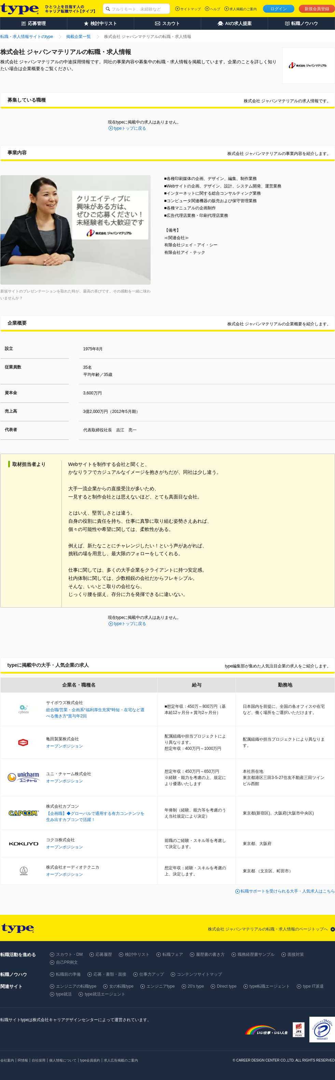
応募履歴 (104, 954)
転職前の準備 (68, 974)
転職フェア (173, 954)
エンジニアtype (160, 986)
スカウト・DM (69, 954)
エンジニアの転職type (76, 986)
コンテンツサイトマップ (199, 974)
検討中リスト (137, 954)
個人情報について (62, 1060)
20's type (196, 986)
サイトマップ (190, 9)
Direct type (226, 986)
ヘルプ (215, 9)
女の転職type (121, 986)
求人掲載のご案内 (243, 9)
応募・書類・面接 (110, 974)
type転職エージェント (270, 986)
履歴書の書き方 (210, 954)
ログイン (278, 8)
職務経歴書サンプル (256, 954)
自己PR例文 (67, 962)
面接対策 (296, 954)
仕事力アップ (151, 974)
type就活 (64, 994)
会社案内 (7, 1060)
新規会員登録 (317, 8)
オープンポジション (64, 746)
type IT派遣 (313, 986)
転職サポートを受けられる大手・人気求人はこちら (288, 891)
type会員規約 (90, 1060)
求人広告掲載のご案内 (121, 1060)
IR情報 (23, 1060)
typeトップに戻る (130, 128)
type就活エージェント (105, 994)
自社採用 (38, 1060)
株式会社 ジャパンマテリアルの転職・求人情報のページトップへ (268, 929)
